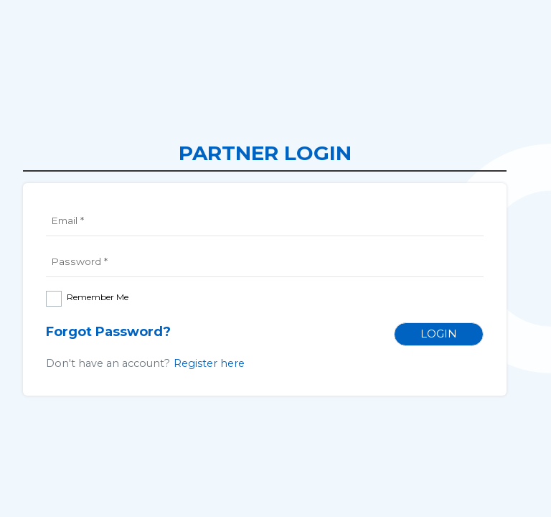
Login (438, 333)
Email (68, 220)
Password (78, 261)
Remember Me (97, 297)
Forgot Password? (108, 332)
